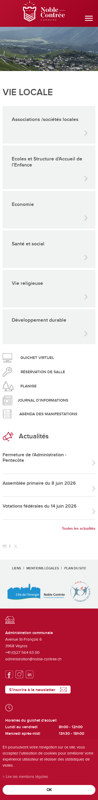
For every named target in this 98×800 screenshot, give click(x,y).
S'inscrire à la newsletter (32, 689)
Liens (16, 568)
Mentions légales (42, 568)
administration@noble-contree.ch (33, 659)
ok (49, 789)
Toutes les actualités (78, 528)
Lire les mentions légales (27, 776)
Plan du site (75, 568)
